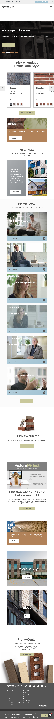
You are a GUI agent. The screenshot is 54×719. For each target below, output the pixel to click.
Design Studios (26, 702)
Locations (9, 695)
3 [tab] (12, 52)
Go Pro (14, 541)
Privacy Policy (33, 716)
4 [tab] (16, 52)
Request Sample (42, 2)
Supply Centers (26, 695)
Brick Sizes (9, 699)
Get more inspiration (26, 401)
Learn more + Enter (8, 45)
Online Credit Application (28, 701)
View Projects (15, 191)
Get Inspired (27, 577)
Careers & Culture (27, 691)
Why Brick (9, 701)
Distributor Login (27, 693)
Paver (13, 88)
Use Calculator (27, 445)
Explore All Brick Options (27, 112)
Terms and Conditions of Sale (13, 702)
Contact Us (9, 693)
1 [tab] (3, 52)
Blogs (27, 616)
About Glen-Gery (10, 691)
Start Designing (27, 508)
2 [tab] (8, 52)
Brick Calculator (26, 697)
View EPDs (15, 138)
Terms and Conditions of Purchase (12, 705)
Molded (40, 88)
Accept (45, 715)
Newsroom (9, 697)
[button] (27, 2)
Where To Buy (27, 654)
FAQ (24, 699)
